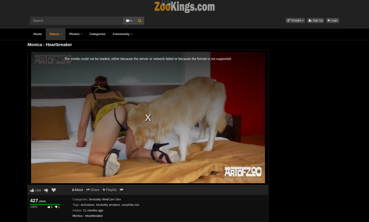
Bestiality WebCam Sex (105, 199)
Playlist (109, 190)
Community (122, 34)
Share (92, 190)
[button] (295, 20)
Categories (97, 34)
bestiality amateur (108, 204)
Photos (75, 34)
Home (37, 34)
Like (35, 190)
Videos (55, 34)
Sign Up (316, 20)
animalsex (88, 204)
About (77, 190)
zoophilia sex (130, 204)
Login (333, 20)
